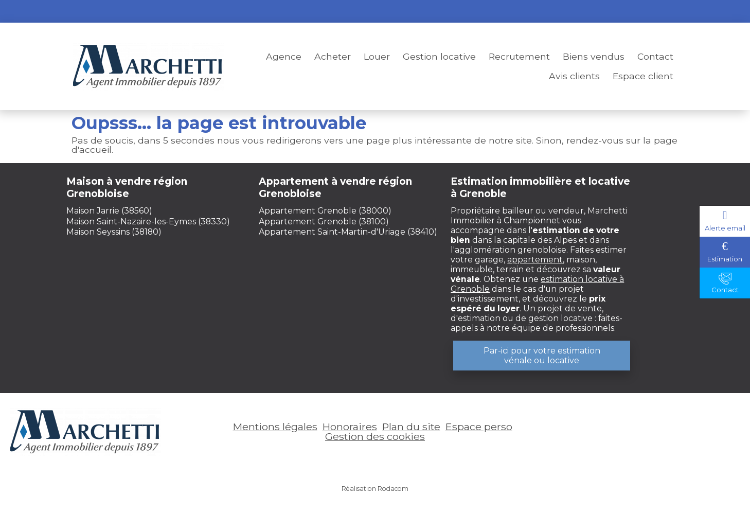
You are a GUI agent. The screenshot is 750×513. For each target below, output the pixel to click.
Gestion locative (439, 56)
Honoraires (350, 426)
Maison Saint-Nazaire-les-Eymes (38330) (148, 221)
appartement (535, 259)
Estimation (724, 259)
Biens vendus (593, 56)
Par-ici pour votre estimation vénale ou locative (542, 355)
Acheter (332, 56)
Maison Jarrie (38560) (109, 211)
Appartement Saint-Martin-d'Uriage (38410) (348, 232)
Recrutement (519, 56)
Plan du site (411, 426)
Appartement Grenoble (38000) (325, 211)
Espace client (643, 75)
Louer (377, 56)
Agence (283, 56)
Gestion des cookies (375, 436)
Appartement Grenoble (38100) (324, 221)
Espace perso (643, 11)
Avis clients (574, 75)
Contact (655, 56)
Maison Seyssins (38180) (114, 232)
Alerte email (725, 228)
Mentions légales (275, 426)
